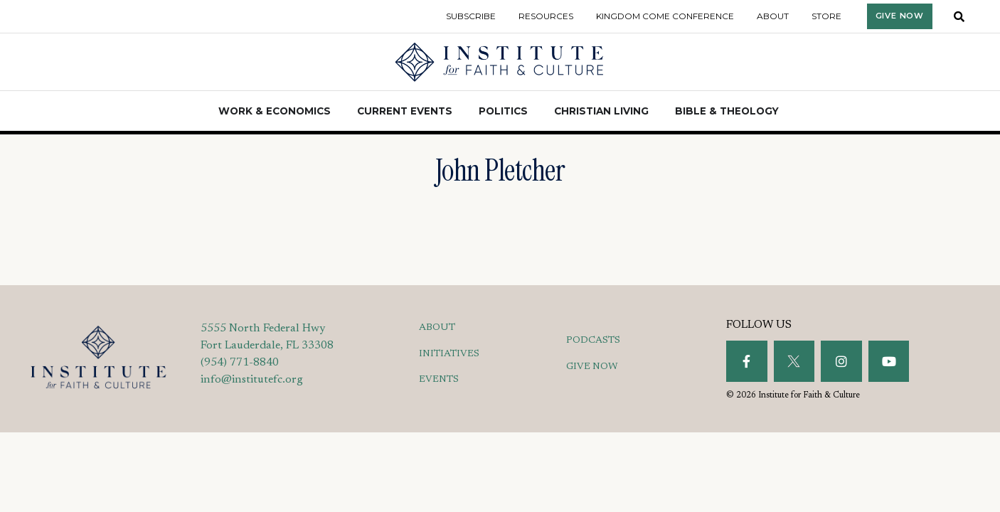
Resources (545, 16)
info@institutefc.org (252, 379)
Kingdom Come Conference (665, 16)
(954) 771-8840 (240, 362)
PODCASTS (593, 341)
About (773, 16)
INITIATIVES (449, 354)
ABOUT (437, 328)
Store (826, 16)
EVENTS (439, 380)
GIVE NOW (592, 367)
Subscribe (471, 16)
